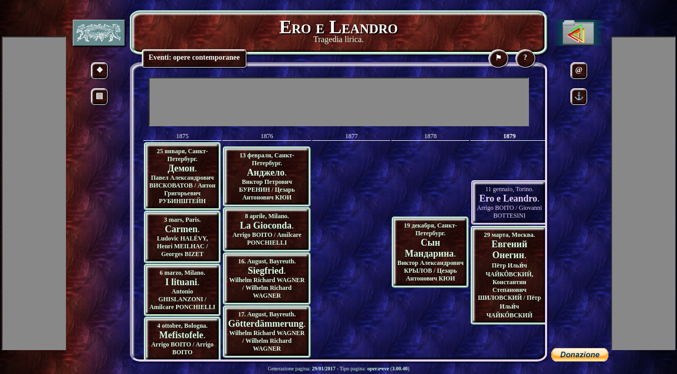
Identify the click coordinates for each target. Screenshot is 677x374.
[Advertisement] (339, 101)
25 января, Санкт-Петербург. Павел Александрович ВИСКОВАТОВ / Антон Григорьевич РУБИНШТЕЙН (182, 176)
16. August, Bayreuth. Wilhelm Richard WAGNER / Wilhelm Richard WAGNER (267, 278)
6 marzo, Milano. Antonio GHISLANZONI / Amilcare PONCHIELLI (183, 290)
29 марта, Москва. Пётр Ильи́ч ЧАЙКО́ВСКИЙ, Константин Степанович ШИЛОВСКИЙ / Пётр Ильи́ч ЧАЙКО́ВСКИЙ (509, 275)
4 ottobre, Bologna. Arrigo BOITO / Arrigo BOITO (182, 339)
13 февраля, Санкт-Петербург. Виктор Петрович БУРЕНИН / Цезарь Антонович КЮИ (267, 176)
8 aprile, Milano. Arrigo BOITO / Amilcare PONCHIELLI (266, 229)
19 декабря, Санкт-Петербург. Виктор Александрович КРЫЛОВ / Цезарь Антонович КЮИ (430, 252)
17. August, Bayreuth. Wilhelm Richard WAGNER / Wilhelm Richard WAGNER (267, 331)
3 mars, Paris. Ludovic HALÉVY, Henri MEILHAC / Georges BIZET (182, 237)
